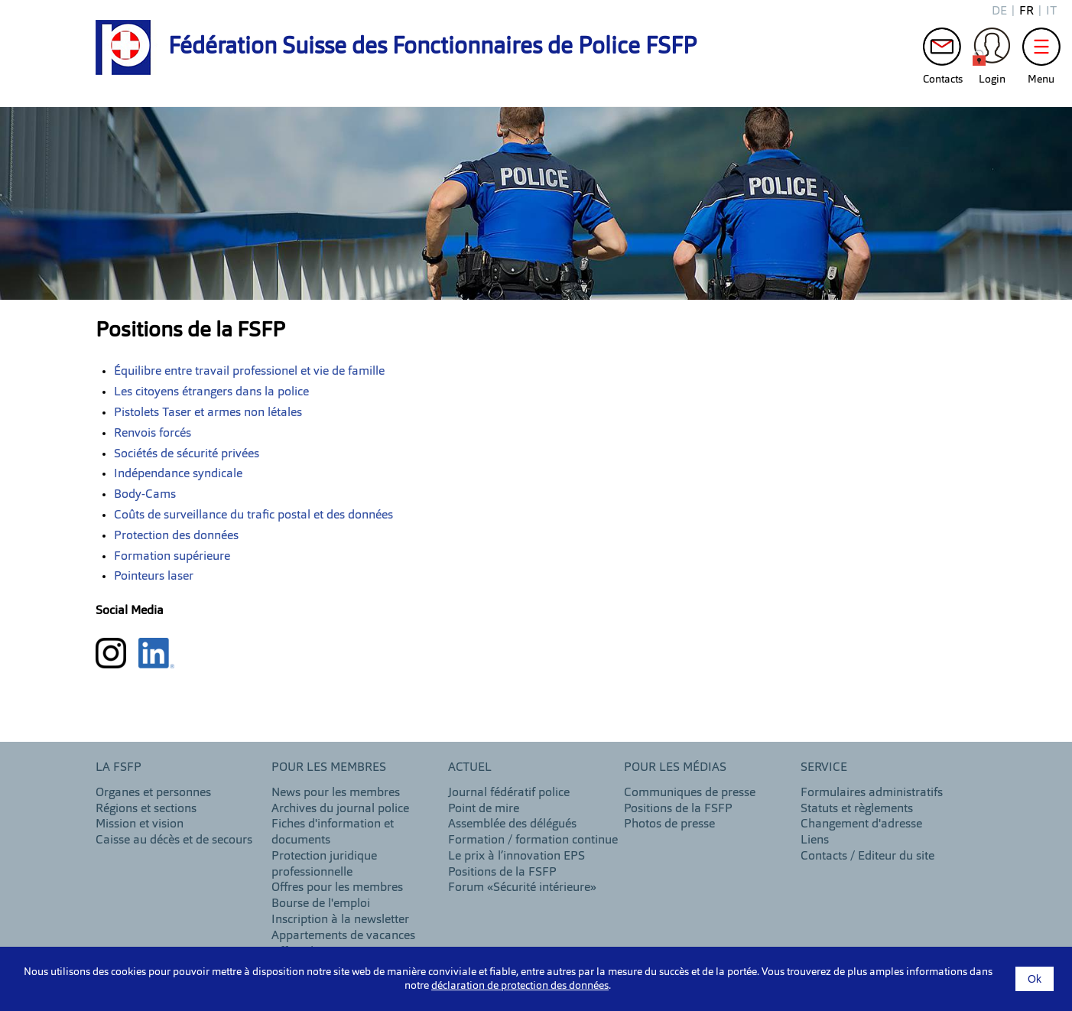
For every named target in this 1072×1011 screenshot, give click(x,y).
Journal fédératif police (509, 793)
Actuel (470, 768)
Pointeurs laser (153, 577)
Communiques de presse (689, 793)
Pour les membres (328, 768)
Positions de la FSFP (502, 872)
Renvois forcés (152, 433)
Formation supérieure (172, 557)
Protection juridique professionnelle (324, 864)
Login (992, 50)
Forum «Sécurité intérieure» (522, 888)
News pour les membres (335, 793)
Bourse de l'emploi (320, 904)
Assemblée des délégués (512, 824)
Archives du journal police (340, 809)
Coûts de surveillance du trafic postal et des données (253, 515)
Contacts (942, 50)
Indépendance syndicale (178, 474)
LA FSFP (118, 768)
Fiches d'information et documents (332, 832)
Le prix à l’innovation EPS (516, 856)
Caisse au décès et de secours (174, 840)
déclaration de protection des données (520, 985)
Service (824, 768)
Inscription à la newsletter (340, 920)
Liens (815, 840)
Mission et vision (140, 824)
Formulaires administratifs (872, 793)
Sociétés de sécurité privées (186, 454)
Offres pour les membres (337, 888)
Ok (1034, 979)
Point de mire (483, 809)
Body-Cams (145, 495)
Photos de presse (669, 824)
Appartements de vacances (343, 936)
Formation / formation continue (533, 840)
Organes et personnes (153, 793)
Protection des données (176, 536)
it (1051, 11)
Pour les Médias (675, 768)
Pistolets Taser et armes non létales (208, 413)
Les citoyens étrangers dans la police (211, 392)
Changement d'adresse (861, 824)
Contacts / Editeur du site (867, 856)
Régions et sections (146, 809)
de (999, 11)
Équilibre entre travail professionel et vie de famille (249, 372)
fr (1026, 11)
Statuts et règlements (857, 809)
